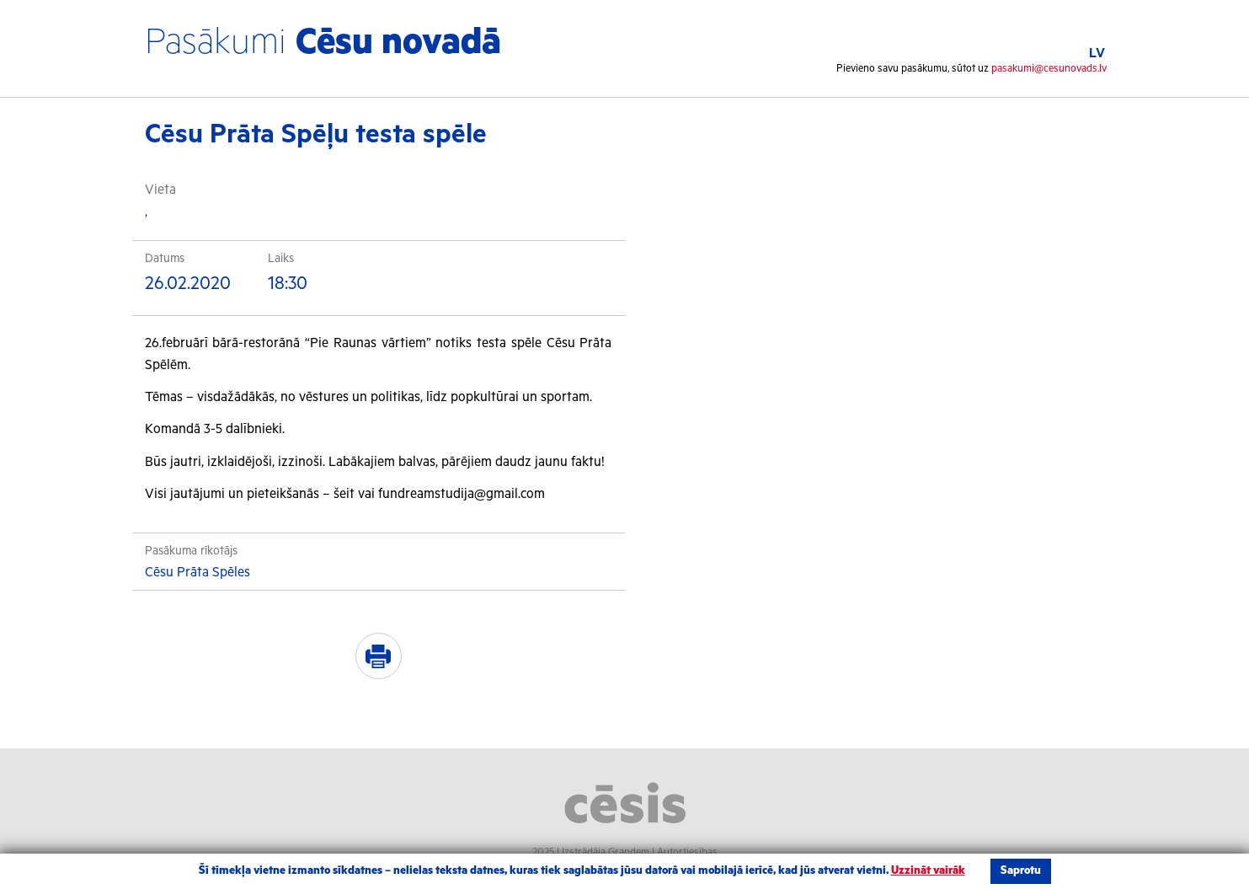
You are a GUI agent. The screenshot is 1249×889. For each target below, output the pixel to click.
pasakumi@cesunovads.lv (1049, 68)
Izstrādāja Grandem (605, 852)
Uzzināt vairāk (928, 871)
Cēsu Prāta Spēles (197, 573)
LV (1097, 54)
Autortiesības (687, 852)
